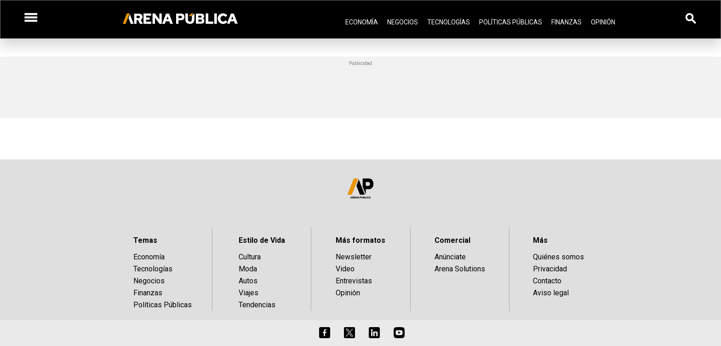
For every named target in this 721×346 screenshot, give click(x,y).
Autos (248, 280)
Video (345, 268)
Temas (145, 240)
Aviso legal (551, 292)
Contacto (547, 280)
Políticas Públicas (510, 22)
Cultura (250, 256)
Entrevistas (354, 280)
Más (540, 240)
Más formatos (360, 240)
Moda (248, 268)
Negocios (402, 22)
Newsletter (354, 256)
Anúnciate (450, 256)
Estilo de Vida (262, 240)
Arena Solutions (460, 268)
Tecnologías (448, 22)
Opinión (603, 22)
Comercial (452, 240)
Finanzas (566, 22)
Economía (361, 22)
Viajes (248, 292)
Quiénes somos (558, 256)
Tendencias (257, 304)
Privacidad (550, 268)
